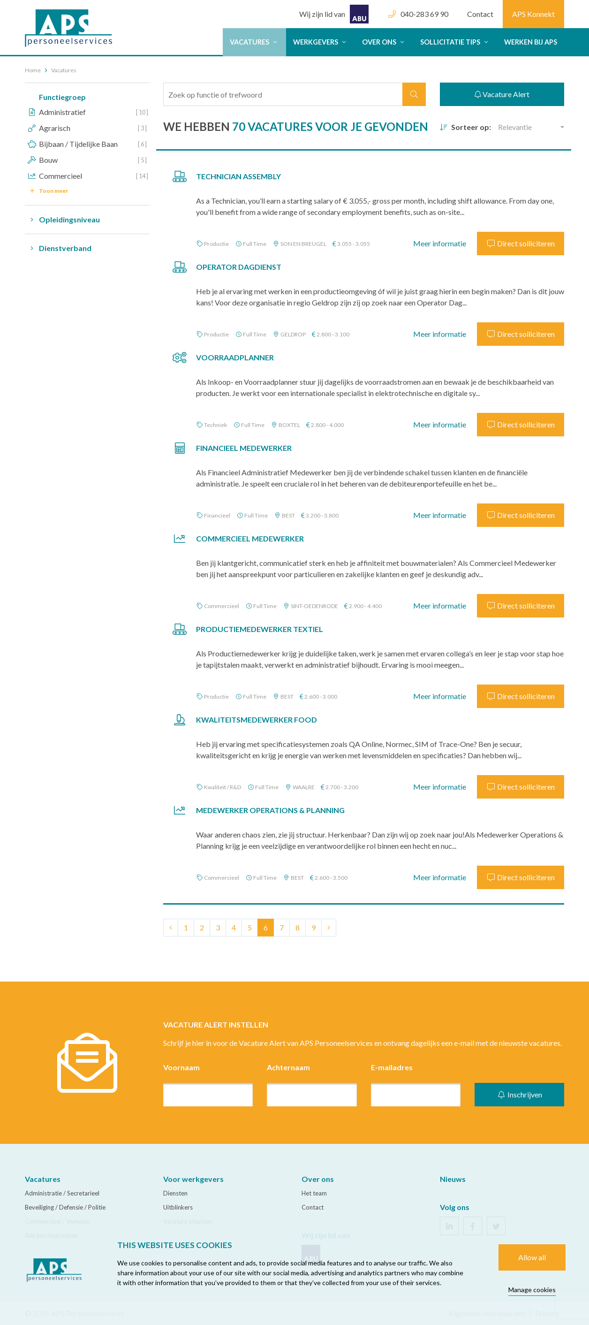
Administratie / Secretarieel (62, 1193)
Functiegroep (62, 96)
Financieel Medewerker (244, 447)
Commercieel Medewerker (250, 538)
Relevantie (515, 126)
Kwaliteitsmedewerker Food (256, 719)
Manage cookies (532, 1290)
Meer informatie (439, 243)
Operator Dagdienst (238, 266)
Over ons (384, 42)
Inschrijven (519, 1094)
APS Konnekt (533, 13)
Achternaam (288, 1067)
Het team (314, 1193)
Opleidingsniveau (62, 220)
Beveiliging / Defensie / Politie (65, 1207)
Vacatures (254, 42)
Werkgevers (320, 42)
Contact (480, 13)
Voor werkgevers (193, 1178)
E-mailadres (392, 1067)
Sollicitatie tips (455, 42)
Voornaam (181, 1067)
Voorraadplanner (235, 357)
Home (33, 70)
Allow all (532, 1257)
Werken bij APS (530, 42)
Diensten (175, 1193)
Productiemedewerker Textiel (259, 628)
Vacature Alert (502, 94)
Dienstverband (58, 248)
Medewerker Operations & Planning (270, 810)
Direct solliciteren (520, 243)
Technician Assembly (238, 176)
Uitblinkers (178, 1207)
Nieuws (453, 1178)
